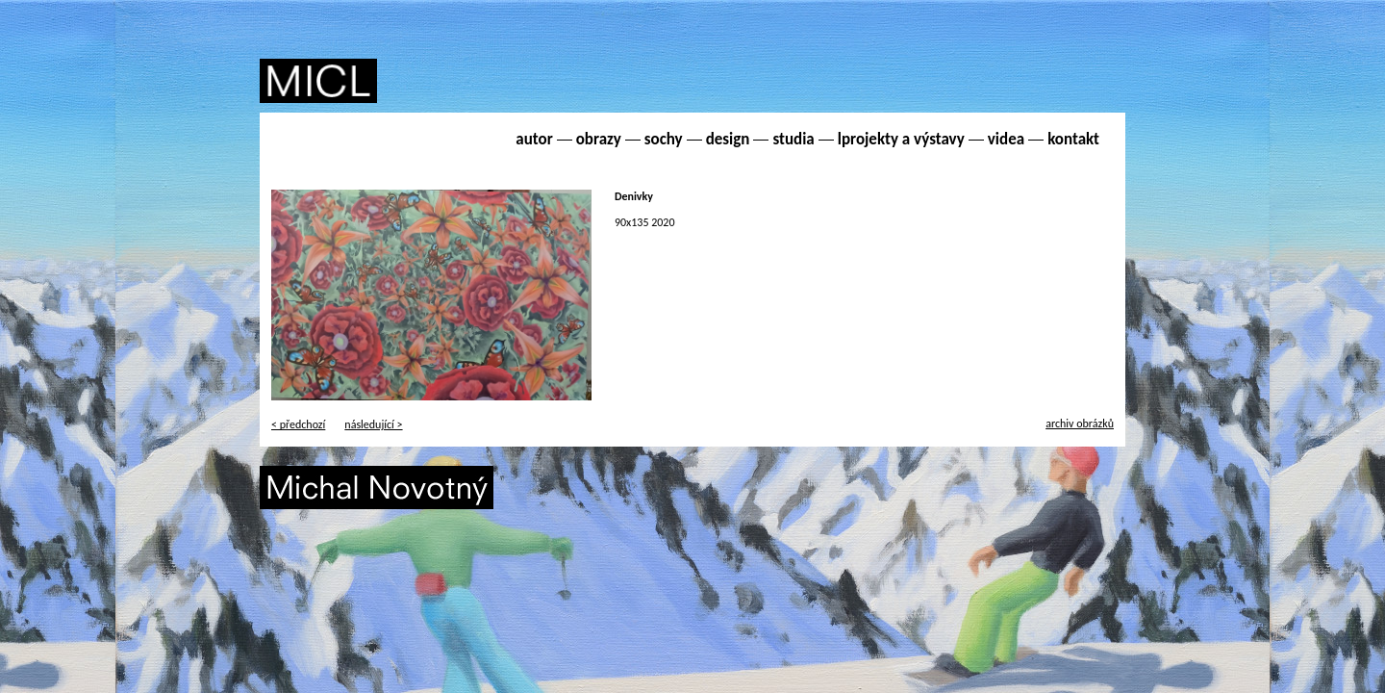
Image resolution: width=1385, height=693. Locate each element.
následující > (373, 424)
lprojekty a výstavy (901, 139)
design (728, 139)
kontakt (1073, 139)
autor (534, 139)
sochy (663, 139)
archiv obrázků (1079, 423)
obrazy (598, 139)
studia (793, 139)
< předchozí (298, 424)
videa (1006, 139)
